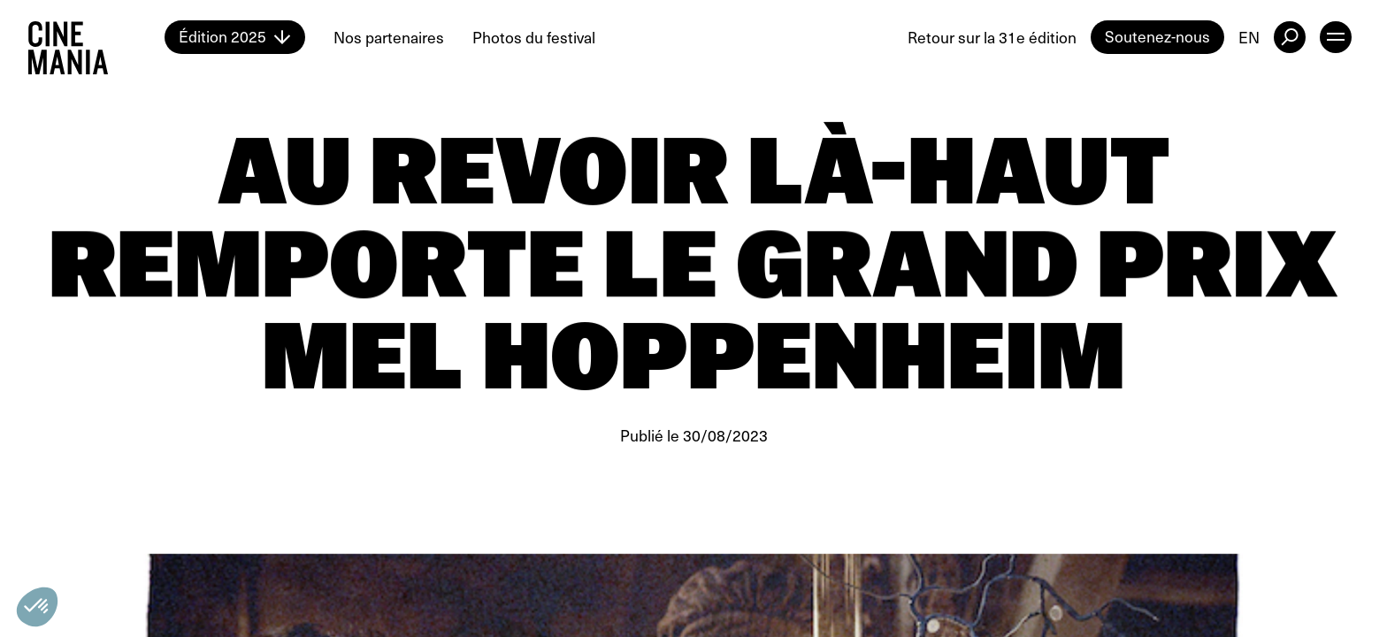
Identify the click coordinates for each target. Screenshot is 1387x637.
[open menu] (1336, 37)
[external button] (1290, 37)
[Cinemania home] (96, 37)
